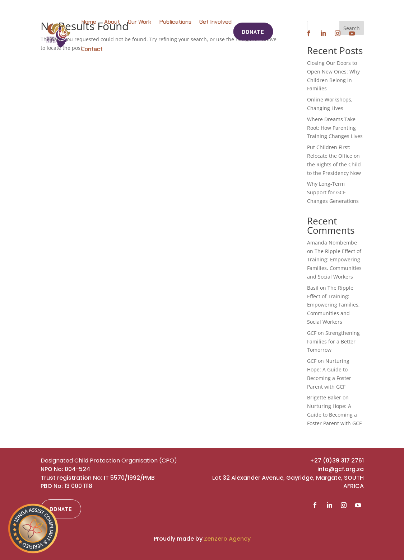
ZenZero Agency (227, 539)
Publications (175, 21)
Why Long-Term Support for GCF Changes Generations (333, 192)
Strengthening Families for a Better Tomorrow (333, 341)
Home (88, 21)
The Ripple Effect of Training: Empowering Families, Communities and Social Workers (333, 304)
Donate (253, 32)
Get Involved (215, 21)
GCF (311, 332)
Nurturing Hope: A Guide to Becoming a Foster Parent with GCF (334, 415)
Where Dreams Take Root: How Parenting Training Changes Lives (335, 128)
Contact (92, 49)
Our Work (139, 21)
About (112, 21)
